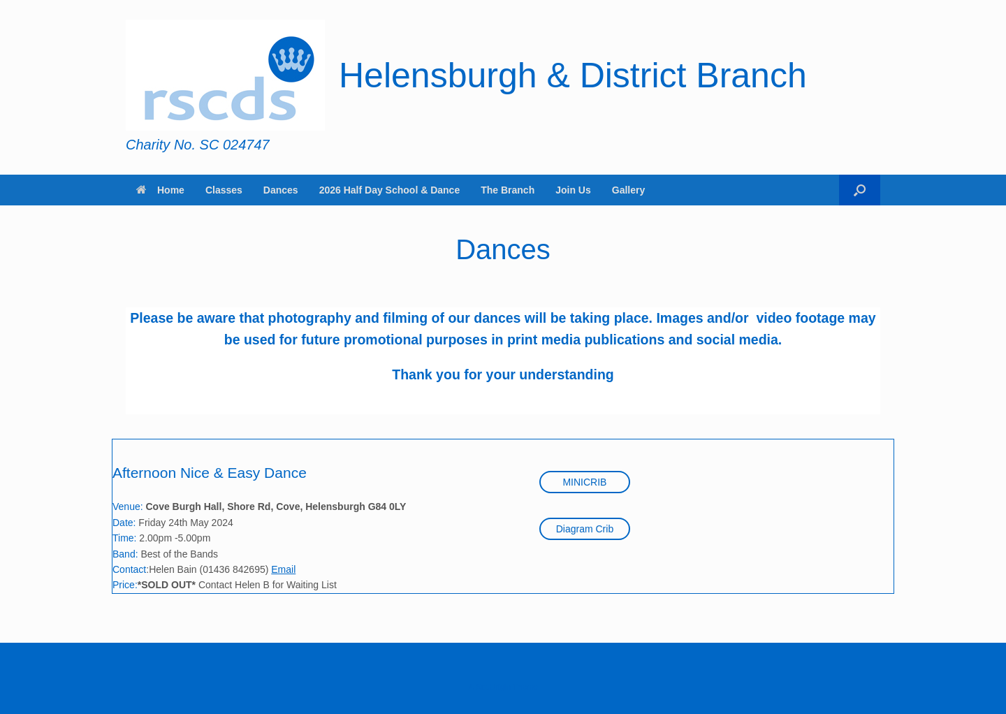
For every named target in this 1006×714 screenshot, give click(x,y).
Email (283, 569)
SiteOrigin (493, 687)
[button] (859, 190)
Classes (223, 190)
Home (160, 190)
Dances (280, 190)
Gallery (628, 190)
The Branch (507, 190)
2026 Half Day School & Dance (389, 190)
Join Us (573, 190)
